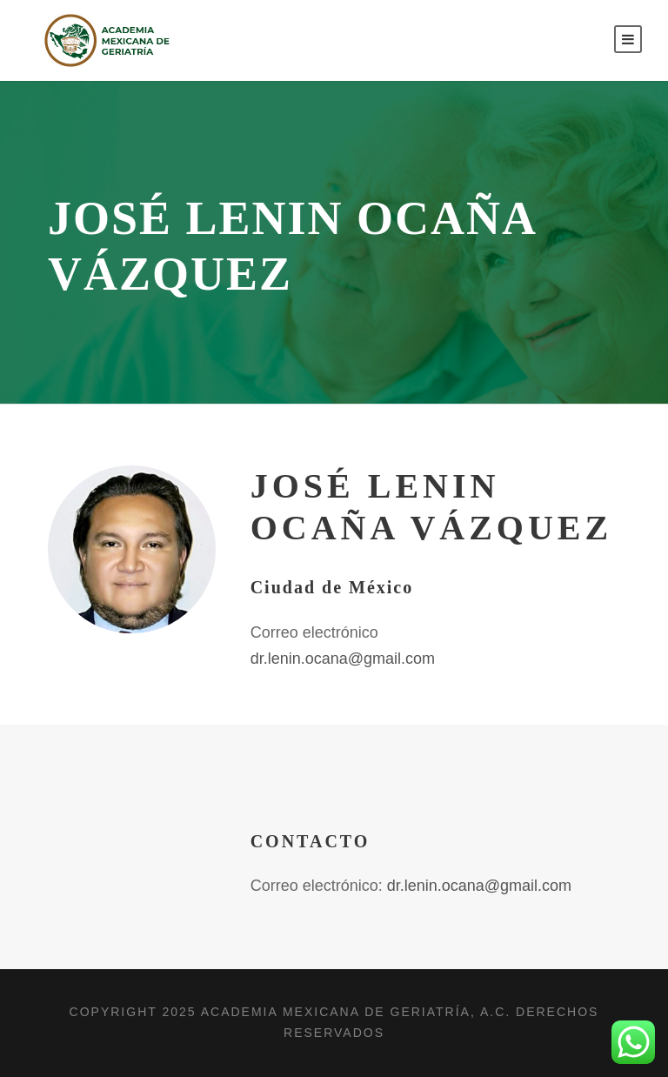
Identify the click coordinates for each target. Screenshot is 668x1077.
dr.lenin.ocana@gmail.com (342, 658)
